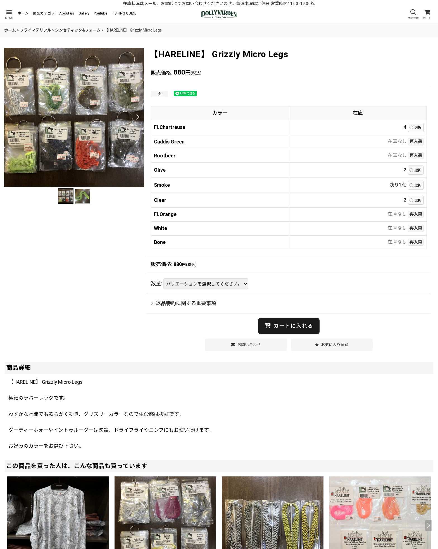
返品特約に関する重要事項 (183, 303)
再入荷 (416, 141)
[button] (9, 14)
